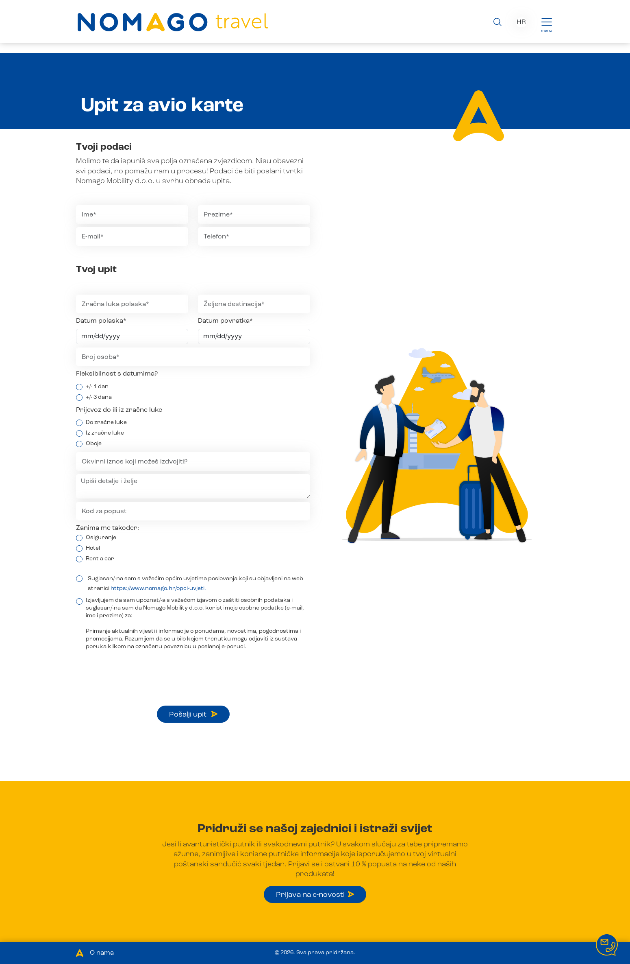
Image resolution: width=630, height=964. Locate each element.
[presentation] (138, 670)
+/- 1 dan (97, 386)
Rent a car (100, 559)
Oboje (94, 443)
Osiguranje (101, 537)
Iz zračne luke (105, 433)
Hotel (93, 548)
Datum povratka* (225, 321)
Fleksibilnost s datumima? (117, 374)
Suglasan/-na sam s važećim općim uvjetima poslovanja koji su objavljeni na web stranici (195, 583)
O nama (102, 953)
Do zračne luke (106, 422)
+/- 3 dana (99, 397)
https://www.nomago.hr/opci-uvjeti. (158, 588)
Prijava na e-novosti (315, 894)
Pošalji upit (193, 714)
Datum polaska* (101, 321)
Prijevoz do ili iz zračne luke (119, 410)
